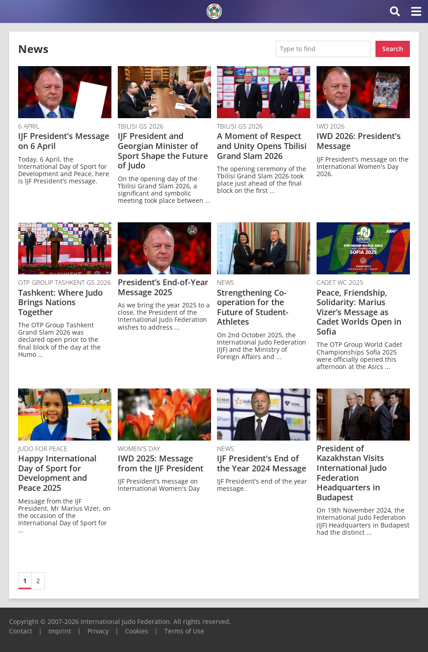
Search (392, 48)
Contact (20, 631)
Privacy (98, 631)
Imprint (59, 631)
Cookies (136, 631)
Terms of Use (184, 631)
